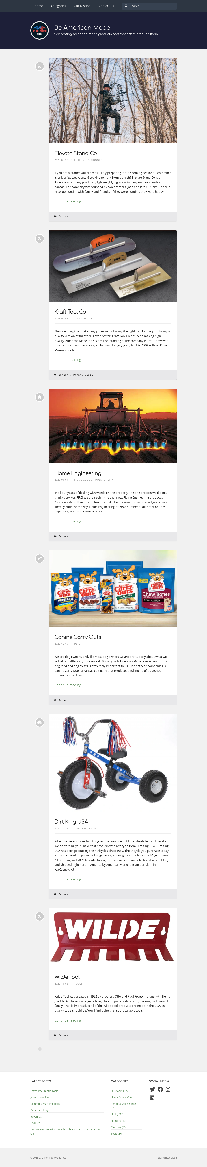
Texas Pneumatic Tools (44, 1091)
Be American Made (82, 27)
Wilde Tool (67, 977)
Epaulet (35, 1123)
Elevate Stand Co (76, 153)
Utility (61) (117, 1114)
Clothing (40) (118, 1127)
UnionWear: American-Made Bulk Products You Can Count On (66, 1131)
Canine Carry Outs (78, 637)
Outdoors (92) (119, 1091)
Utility (89, 318)
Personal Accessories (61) (124, 1106)
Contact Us (106, 6)
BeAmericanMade (167, 1157)
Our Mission (82, 6)
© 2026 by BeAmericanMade (46, 1157)
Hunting (80, 160)
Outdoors (95, 160)
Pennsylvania (83, 375)
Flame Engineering (78, 473)
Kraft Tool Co (70, 312)
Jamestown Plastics (42, 1097)
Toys (77, 828)
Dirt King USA (71, 822)
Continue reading (68, 201)
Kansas (63, 216)
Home (38, 6)
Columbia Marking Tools (45, 1103)
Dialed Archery (39, 1110)
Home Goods (83, 479)
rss (64, 1157)
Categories (58, 6)
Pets (77, 643)
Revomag (36, 1116)
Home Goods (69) (121, 1097)
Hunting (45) (118, 1120)
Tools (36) (116, 1133)
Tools (78, 318)
